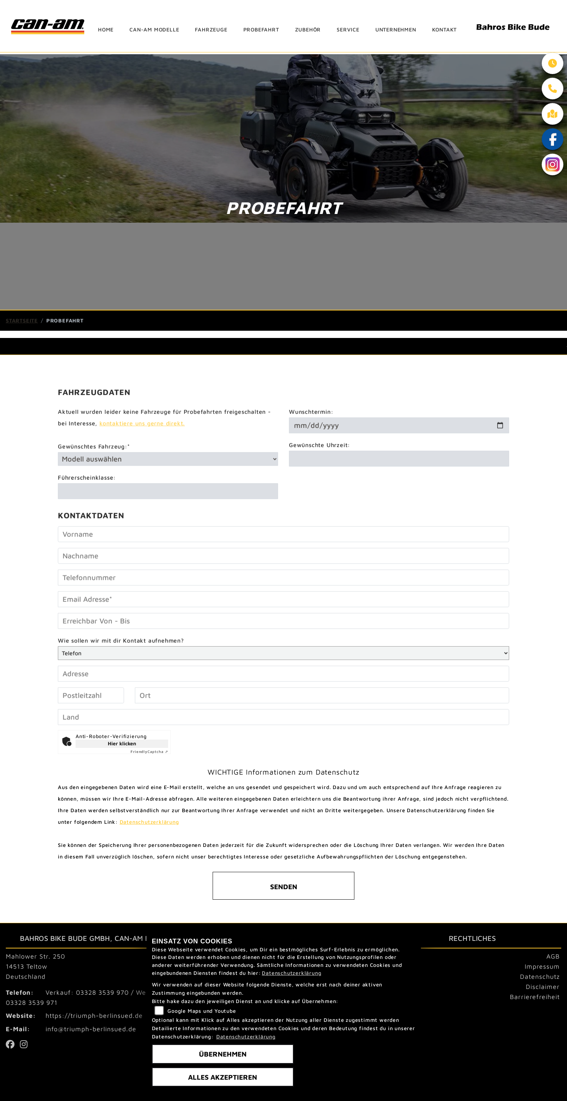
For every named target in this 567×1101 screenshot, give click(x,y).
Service (348, 29)
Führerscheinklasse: (87, 500)
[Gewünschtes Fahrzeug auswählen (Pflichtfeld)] (168, 482)
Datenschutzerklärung (149, 822)
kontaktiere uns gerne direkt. (142, 446)
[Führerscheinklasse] (168, 514)
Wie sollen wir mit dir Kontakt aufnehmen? (121, 663)
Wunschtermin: (311, 435)
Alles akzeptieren (222, 1077)
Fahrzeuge (211, 29)
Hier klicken (122, 743)
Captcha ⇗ (149, 751)
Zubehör (308, 29)
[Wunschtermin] (399, 449)
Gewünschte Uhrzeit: (319, 468)
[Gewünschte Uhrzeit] (399, 482)
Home (106, 29)
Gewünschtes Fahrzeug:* (94, 469)
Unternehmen (395, 29)
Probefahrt (261, 29)
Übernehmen (223, 1054)
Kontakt (444, 29)
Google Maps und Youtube (201, 1011)
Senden (283, 886)
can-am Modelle (154, 29)
